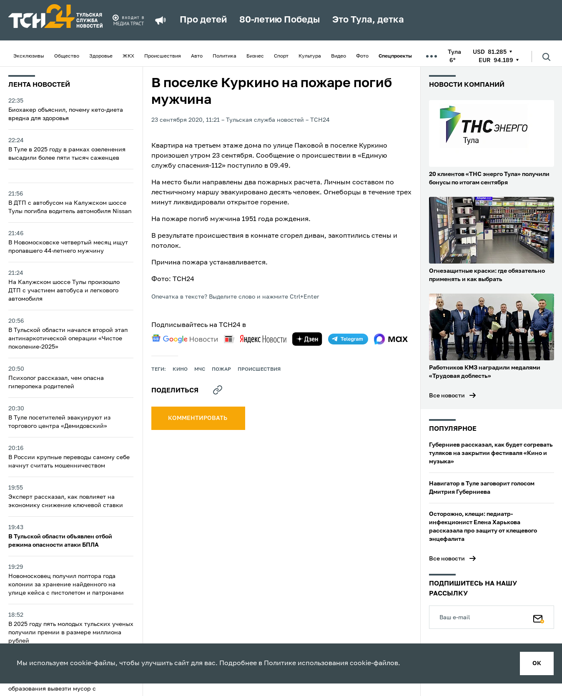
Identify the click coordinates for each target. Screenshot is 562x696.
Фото (362, 56)
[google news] (184, 339)
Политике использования (306, 663)
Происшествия (162, 56)
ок (536, 663)
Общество (66, 56)
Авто (197, 56)
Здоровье (101, 56)
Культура (310, 56)
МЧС (199, 369)
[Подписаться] (538, 617)
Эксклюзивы (28, 56)
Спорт (281, 56)
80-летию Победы (279, 20)
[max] (391, 339)
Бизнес (255, 56)
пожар (221, 369)
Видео (338, 56)
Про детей (203, 20)
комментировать (198, 418)
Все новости (447, 396)
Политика (224, 56)
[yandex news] (255, 339)
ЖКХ (128, 56)
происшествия (259, 369)
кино (180, 369)
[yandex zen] (307, 339)
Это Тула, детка (368, 20)
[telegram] (348, 339)
